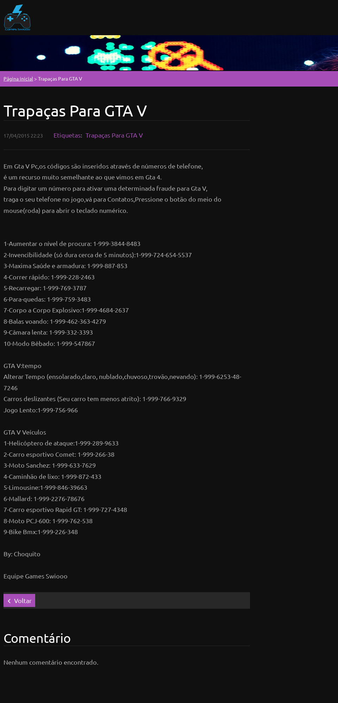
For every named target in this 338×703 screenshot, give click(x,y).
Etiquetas (67, 135)
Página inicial (18, 78)
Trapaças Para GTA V (114, 135)
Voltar (23, 600)
